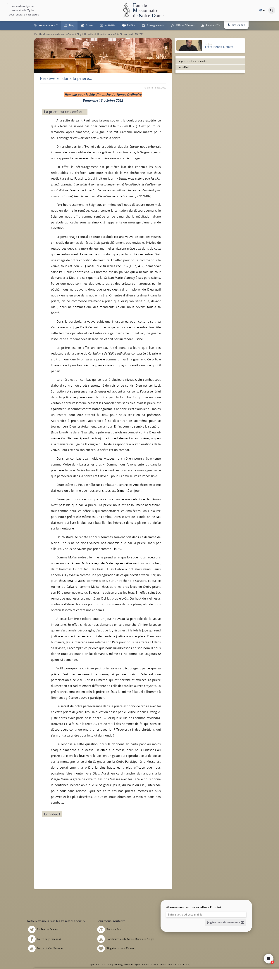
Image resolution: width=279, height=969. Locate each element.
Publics (131, 25)
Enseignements (156, 25)
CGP (182, 964)
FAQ (188, 964)
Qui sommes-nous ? (46, 25)
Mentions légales (132, 964)
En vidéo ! (183, 67)
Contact (146, 964)
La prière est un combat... (192, 61)
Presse (163, 964)
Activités (110, 25)
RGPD (170, 964)
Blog (71, 25)
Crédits (154, 964)
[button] (225, 922)
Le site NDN (213, 25)
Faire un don (236, 24)
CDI (177, 964)
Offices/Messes (185, 25)
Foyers (90, 25)
